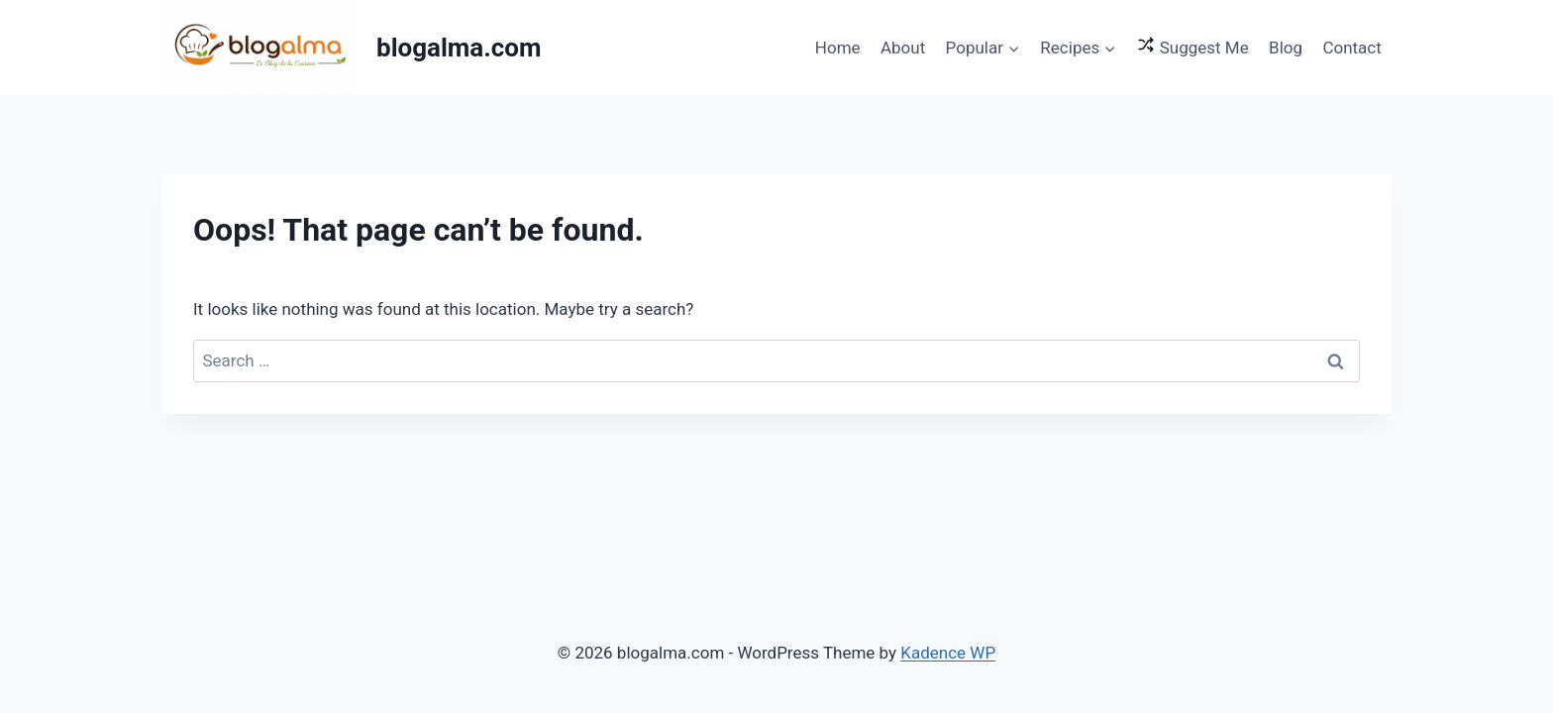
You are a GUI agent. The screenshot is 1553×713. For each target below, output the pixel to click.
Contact (1351, 47)
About (902, 47)
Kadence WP (947, 652)
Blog (1285, 47)
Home (838, 47)
